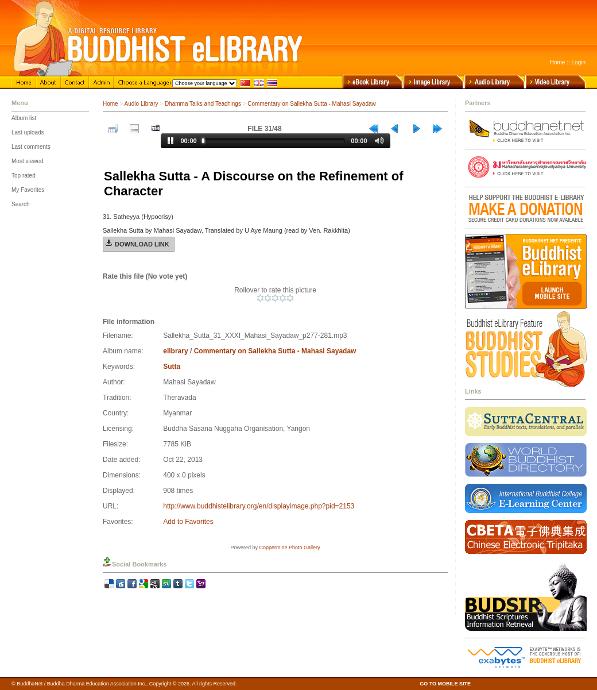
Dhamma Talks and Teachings (203, 104)
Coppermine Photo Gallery (289, 547)
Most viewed (27, 161)
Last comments (31, 147)
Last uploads (27, 132)
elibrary (175, 351)
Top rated (23, 175)
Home (557, 62)
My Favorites (27, 190)
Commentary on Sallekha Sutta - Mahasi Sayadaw (311, 104)
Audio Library (141, 104)
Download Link (142, 244)
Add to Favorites (188, 522)
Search (20, 204)
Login (579, 62)
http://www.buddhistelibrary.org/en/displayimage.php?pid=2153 (258, 506)
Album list (23, 118)
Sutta (171, 367)
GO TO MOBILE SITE (445, 684)
